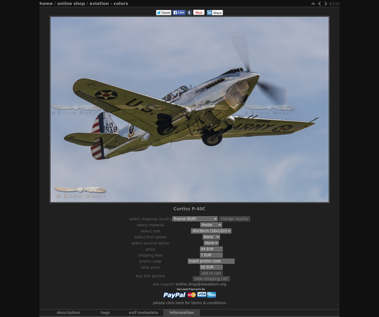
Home (46, 3)
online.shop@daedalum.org (201, 284)
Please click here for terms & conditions (189, 303)
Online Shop (71, 3)
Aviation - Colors (108, 3)
